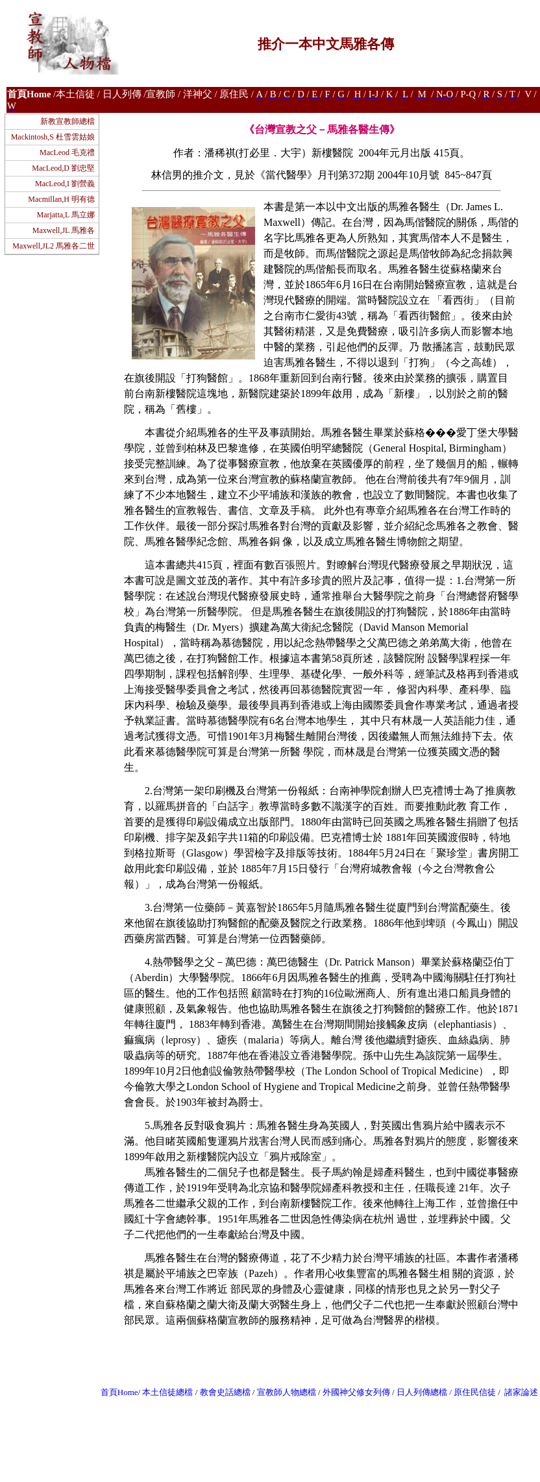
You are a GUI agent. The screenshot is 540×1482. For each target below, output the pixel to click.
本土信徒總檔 (168, 1392)
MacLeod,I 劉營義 (65, 183)
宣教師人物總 (282, 1392)
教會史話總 (221, 1392)
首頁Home (119, 1392)
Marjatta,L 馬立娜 (65, 214)
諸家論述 (521, 1392)
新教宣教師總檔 (67, 121)
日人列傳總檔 (422, 1392)
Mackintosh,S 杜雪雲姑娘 (53, 136)
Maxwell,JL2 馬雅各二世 (53, 245)
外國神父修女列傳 (356, 1392)
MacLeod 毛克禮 (67, 152)
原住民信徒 (475, 1392)
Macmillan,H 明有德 (61, 199)
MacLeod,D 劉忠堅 (63, 168)
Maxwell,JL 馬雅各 (63, 230)
